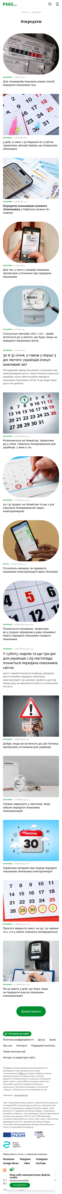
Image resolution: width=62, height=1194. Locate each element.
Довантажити (31, 1011)
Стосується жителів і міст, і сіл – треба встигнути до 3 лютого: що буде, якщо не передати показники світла (30, 337)
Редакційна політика (43, 1045)
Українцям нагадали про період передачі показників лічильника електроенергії (30, 869)
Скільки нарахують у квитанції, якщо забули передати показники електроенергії (26, 807)
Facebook (8, 1159)
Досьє (41, 1039)
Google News (11, 1163)
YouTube (41, 1163)
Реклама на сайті (17, 1033)
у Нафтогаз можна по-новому (26, 209)
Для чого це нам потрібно (19, 1180)
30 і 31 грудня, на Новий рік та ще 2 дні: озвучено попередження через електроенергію (28, 508)
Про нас (7, 1045)
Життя (6, 564)
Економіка (7, 77)
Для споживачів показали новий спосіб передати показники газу (28, 83)
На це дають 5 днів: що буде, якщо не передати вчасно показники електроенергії (25, 992)
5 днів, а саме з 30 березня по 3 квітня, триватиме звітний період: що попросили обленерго (30, 145)
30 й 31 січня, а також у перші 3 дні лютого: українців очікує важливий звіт (29, 360)
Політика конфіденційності (18, 1039)
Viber (27, 1163)
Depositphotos (21, 1095)
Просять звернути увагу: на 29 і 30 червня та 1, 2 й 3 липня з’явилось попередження (30, 930)
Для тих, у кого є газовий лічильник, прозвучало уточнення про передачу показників (27, 273)
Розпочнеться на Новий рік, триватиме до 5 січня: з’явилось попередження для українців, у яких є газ (29, 444)
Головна (24, 12)
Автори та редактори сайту (19, 1057)
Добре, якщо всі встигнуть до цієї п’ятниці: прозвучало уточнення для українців (31, 745)
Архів (52, 1039)
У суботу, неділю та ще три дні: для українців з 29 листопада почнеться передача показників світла (30, 661)
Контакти (22, 1045)
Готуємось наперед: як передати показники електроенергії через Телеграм (30, 570)
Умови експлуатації (14, 1051)
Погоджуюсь (19, 1185)
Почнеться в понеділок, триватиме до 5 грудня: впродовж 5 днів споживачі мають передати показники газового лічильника (29, 634)
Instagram (42, 1159)
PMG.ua (22, 1073)
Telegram (25, 1159)
